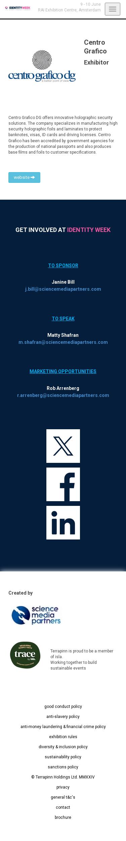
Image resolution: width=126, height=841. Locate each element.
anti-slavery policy (63, 716)
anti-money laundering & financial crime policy (63, 726)
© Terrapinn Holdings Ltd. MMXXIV (63, 777)
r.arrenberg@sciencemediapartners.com (63, 395)
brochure (63, 817)
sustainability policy (63, 757)
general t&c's (63, 797)
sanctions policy (63, 767)
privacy (63, 787)
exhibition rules (63, 736)
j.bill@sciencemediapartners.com (63, 289)
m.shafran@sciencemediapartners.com (63, 342)
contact (63, 807)
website (24, 177)
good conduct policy (63, 706)
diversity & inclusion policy (63, 747)
